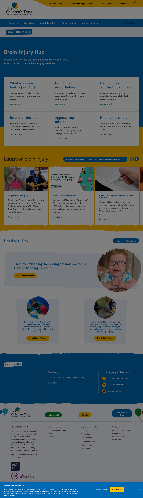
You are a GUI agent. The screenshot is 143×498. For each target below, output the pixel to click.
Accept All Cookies (117, 491)
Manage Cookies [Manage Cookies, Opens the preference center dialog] (101, 491)
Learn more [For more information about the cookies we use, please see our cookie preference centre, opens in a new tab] (11, 497)
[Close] (139, 491)
